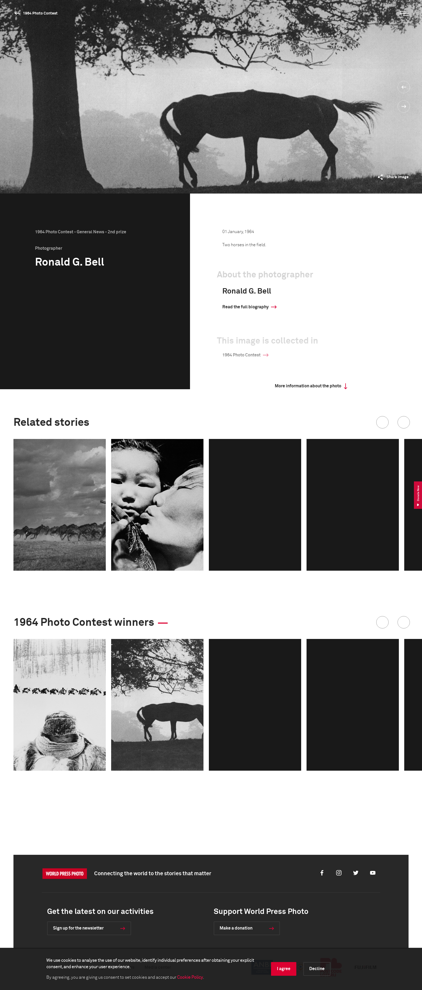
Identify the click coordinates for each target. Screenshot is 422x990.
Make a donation (236, 928)
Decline (317, 969)
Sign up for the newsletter (78, 928)
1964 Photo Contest (40, 13)
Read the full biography (245, 307)
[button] (382, 422)
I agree (283, 969)
